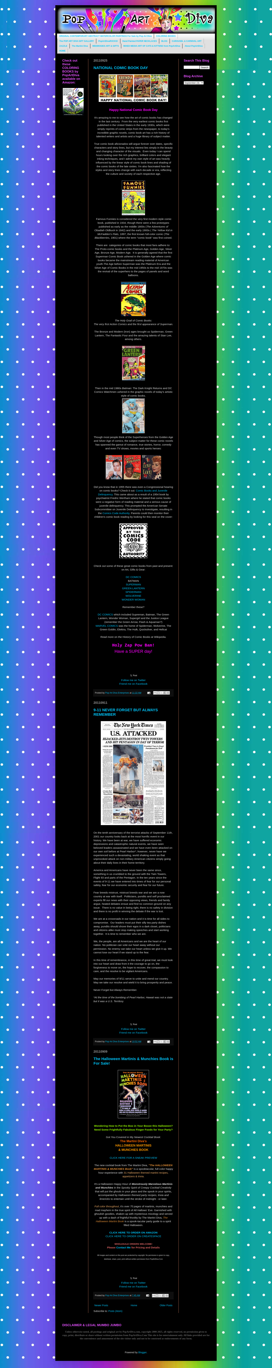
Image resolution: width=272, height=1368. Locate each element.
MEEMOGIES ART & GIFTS (105, 46)
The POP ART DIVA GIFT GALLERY (76, 41)
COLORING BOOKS (166, 36)
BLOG (164, 41)
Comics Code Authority (116, 513)
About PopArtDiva (193, 46)
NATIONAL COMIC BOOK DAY (121, 68)
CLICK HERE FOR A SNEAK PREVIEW (133, 1157)
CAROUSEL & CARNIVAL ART (187, 41)
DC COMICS (133, 577)
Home (134, 1305)
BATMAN (133, 580)
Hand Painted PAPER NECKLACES (139, 41)
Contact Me (123, 1247)
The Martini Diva (80, 46)
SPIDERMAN (133, 591)
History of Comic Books (136, 636)
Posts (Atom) (115, 1311)
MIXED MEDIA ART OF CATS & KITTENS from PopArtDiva (151, 46)
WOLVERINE (133, 595)
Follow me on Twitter (133, 680)
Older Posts (166, 1305)
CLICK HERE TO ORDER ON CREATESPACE (133, 1236)
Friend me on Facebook (133, 683)
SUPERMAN (133, 584)
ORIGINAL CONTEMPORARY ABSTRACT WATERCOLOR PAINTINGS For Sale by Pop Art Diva (105, 36)
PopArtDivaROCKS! (108, 41)
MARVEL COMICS (107, 625)
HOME (62, 51)
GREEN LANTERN (133, 588)
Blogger (142, 1352)
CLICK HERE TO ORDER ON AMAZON (133, 1232)
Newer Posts (101, 1305)
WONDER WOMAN (133, 599)
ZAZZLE (63, 46)
